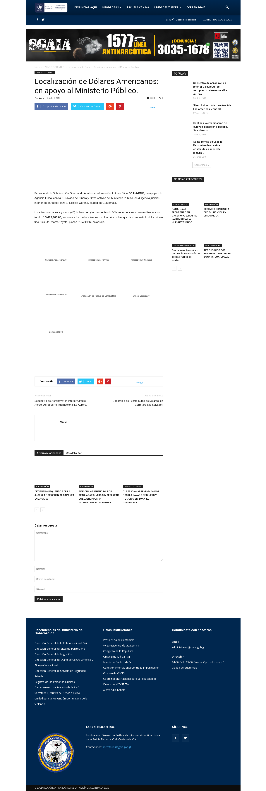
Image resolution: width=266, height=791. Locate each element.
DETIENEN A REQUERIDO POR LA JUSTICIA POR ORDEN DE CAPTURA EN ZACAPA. (54, 495)
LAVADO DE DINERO (45, 72)
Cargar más (201, 164)
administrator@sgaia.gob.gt (188, 647)
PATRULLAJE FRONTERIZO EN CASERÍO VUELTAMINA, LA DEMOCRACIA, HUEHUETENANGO (184, 216)
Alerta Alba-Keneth (114, 690)
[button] (227, 7)
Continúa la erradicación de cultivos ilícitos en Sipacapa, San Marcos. (210, 127)
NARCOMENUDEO (213, 245)
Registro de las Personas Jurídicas (55, 682)
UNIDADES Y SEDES (167, 7)
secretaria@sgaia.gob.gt (117, 747)
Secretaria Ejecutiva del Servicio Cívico (57, 693)
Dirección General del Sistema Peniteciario (60, 648)
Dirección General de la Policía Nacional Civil (61, 643)
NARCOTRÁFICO (180, 204)
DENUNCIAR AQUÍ (85, 7)
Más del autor (74, 453)
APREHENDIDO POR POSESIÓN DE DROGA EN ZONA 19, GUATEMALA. (217, 253)
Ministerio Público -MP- (117, 662)
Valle (41, 98)
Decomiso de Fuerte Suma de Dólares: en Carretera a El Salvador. (138, 402)
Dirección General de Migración (53, 654)
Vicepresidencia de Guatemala (121, 645)
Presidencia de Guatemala (118, 640)
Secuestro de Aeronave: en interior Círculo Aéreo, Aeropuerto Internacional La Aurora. (61, 402)
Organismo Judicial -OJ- (117, 656)
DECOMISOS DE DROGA (183, 245)
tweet (152, 107)
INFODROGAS (112, 7)
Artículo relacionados (49, 453)
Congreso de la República (118, 651)
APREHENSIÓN (42, 486)
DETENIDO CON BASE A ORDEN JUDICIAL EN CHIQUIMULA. (216, 212)
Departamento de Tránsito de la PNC (57, 687)
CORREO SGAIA (195, 7)
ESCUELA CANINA (138, 7)
